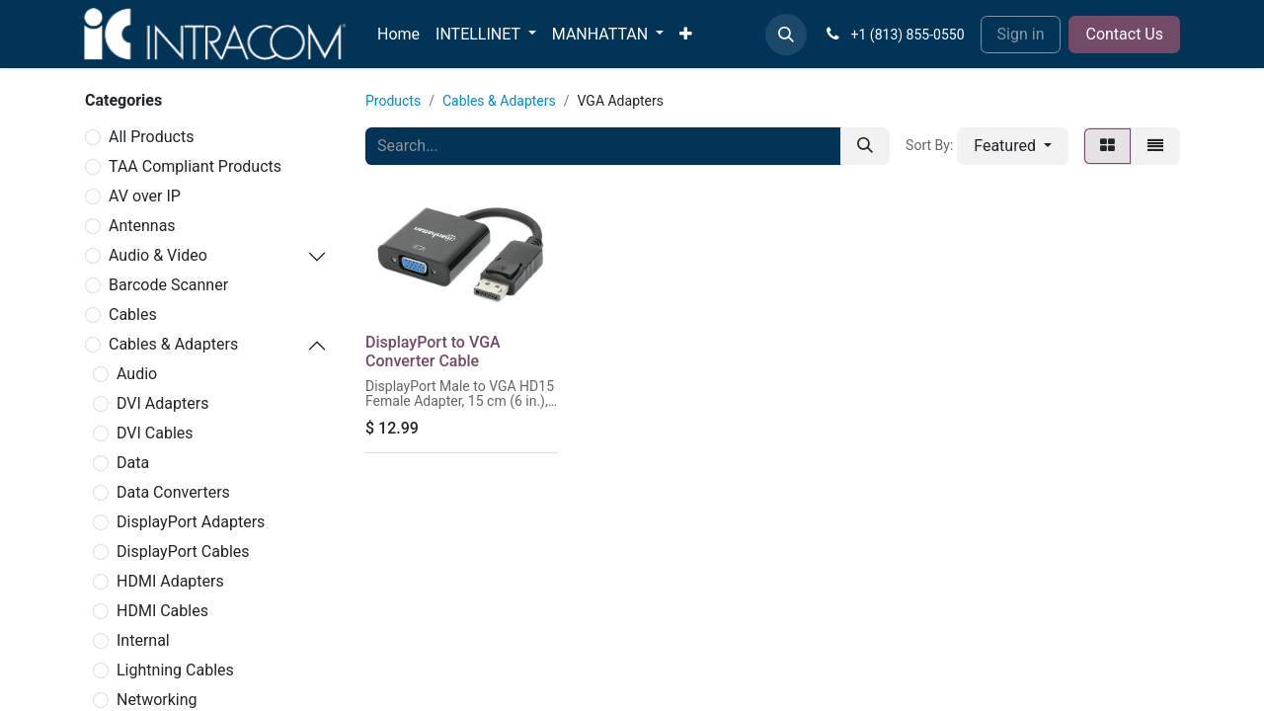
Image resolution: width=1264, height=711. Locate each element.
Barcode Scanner (168, 285)
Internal (143, 640)
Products (393, 101)
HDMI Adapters (170, 581)
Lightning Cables (175, 670)
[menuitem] (398, 34)
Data (133, 462)
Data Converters (173, 492)
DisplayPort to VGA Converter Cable (433, 351)
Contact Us (1124, 34)
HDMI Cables (162, 610)
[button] (786, 34)
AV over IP (145, 196)
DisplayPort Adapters (191, 522)
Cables (133, 314)
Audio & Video (158, 255)
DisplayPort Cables (183, 551)
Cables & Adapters (173, 344)
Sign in (1021, 34)
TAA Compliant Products (195, 166)
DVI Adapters (162, 403)
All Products (151, 136)
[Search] (865, 146)
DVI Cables (155, 433)
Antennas (142, 225)
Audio (137, 373)
